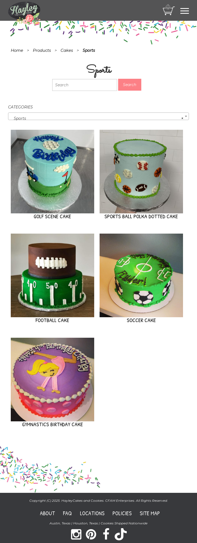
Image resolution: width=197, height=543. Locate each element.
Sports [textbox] (96, 118)
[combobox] (98, 116)
